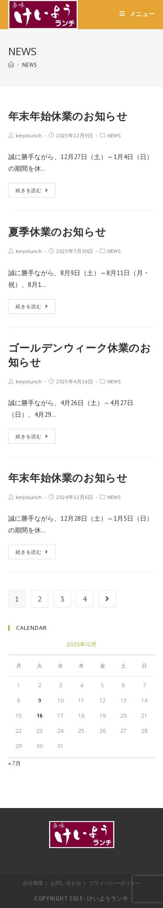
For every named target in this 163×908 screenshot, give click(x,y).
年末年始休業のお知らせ (68, 116)
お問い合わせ (66, 883)
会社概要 (33, 883)
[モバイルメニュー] (137, 14)
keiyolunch (29, 135)
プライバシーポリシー (115, 883)
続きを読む (32, 190)
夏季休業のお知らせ (57, 231)
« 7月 (14, 763)
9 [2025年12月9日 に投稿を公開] (39, 700)
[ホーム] (11, 65)
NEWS (114, 135)
